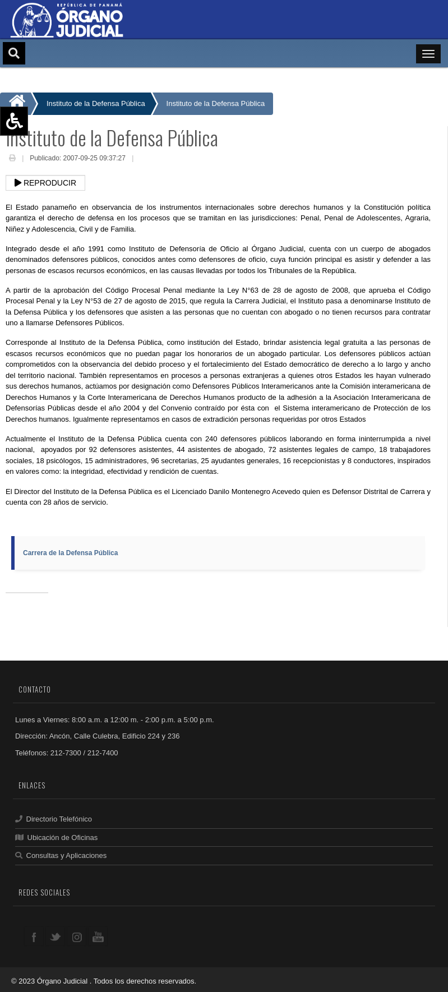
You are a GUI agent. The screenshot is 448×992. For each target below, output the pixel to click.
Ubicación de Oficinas (56, 837)
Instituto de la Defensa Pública (216, 103)
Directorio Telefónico (53, 819)
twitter (55, 936)
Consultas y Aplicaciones (61, 855)
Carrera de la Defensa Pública (70, 553)
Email (144, 159)
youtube (98, 936)
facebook (34, 936)
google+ (76, 936)
